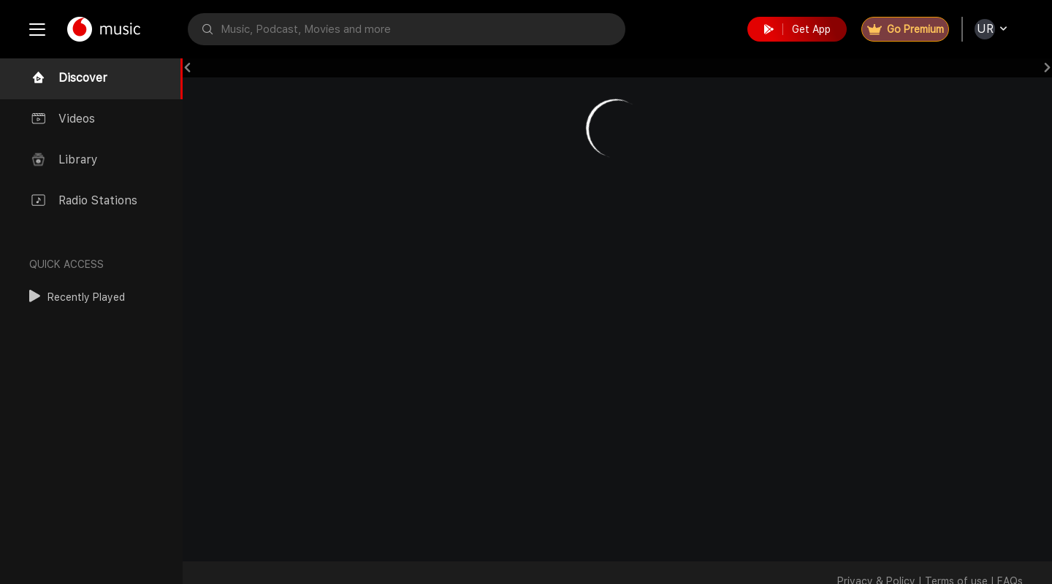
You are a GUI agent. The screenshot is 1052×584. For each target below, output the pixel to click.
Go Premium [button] (905, 29)
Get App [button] (797, 29)
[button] (77, 297)
